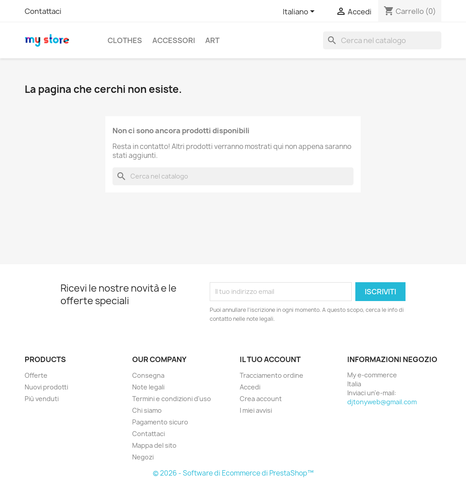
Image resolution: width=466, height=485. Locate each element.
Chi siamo (147, 410)
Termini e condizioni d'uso (171, 398)
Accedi (250, 387)
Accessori (173, 40)
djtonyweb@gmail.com (382, 402)
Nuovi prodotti (46, 387)
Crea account (261, 398)
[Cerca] (382, 40)
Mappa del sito (154, 445)
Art (212, 40)
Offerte (36, 375)
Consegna (148, 375)
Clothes (125, 40)
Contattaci (43, 11)
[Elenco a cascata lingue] (300, 12)
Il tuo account (270, 359)
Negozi (143, 457)
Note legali (148, 387)
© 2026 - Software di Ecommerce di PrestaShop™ (233, 473)
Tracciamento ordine (271, 375)
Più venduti (42, 398)
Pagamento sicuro (160, 422)
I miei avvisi (256, 410)
